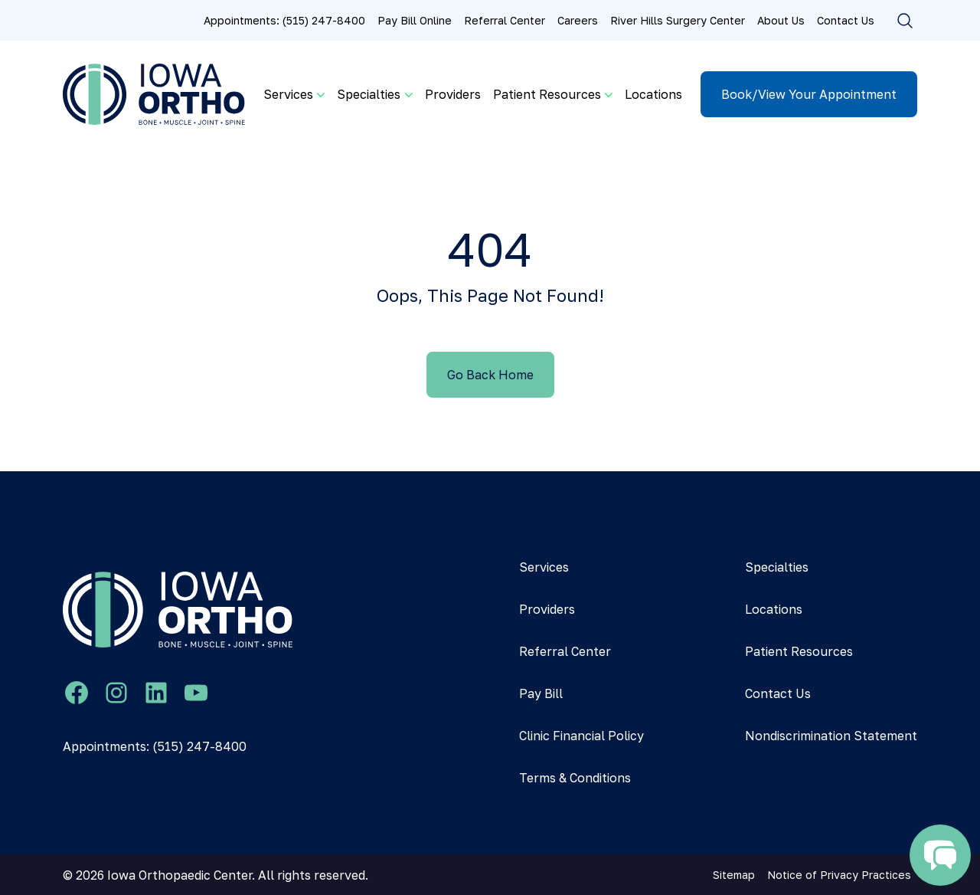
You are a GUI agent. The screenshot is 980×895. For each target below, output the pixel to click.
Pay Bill (541, 693)
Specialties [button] (368, 94)
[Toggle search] (905, 20)
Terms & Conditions (575, 777)
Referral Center (504, 20)
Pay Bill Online (414, 20)
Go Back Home (490, 374)
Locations (653, 94)
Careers (577, 20)
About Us (781, 20)
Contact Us (845, 20)
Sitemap (734, 874)
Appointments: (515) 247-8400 (284, 20)
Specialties (776, 567)
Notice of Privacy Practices (839, 874)
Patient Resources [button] (547, 94)
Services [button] (288, 94)
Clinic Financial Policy (581, 735)
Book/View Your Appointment (809, 94)
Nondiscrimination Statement (831, 735)
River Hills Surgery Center (677, 20)
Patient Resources (799, 651)
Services (544, 567)
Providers (453, 94)
